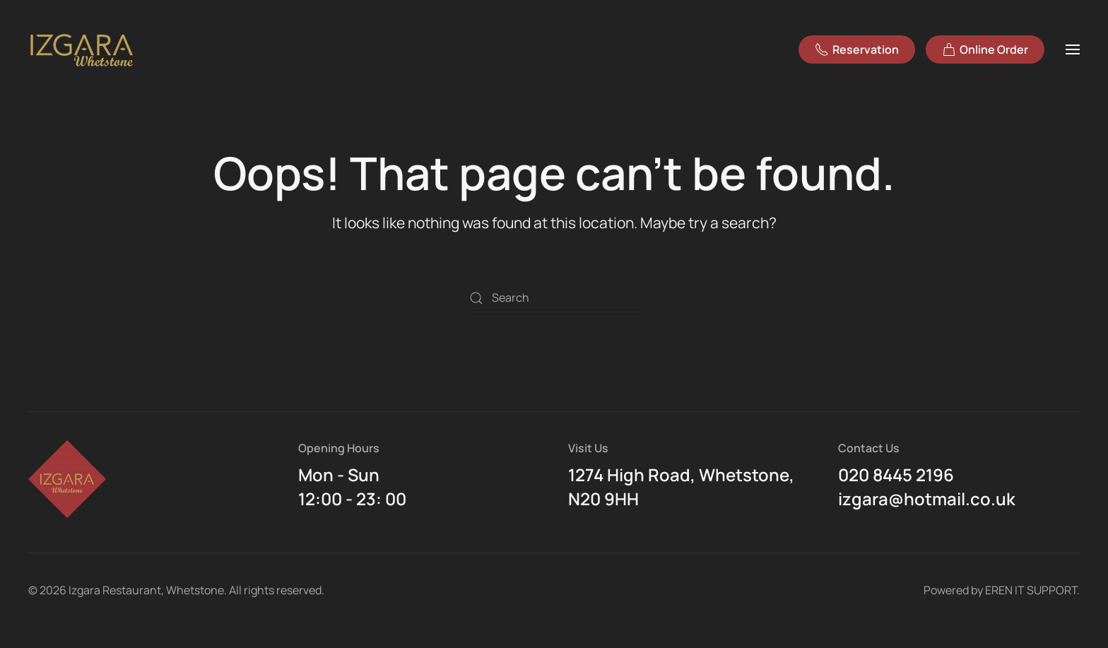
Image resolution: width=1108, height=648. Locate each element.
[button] (1073, 49)
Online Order (985, 49)
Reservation (857, 49)
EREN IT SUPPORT (1031, 590)
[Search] (554, 298)
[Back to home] (83, 49)
